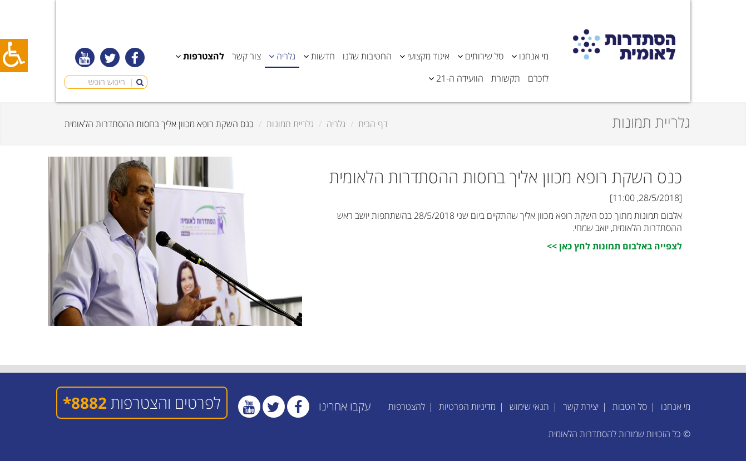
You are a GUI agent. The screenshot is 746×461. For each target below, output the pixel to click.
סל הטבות (629, 406)
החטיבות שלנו (367, 56)
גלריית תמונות (290, 124)
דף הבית (373, 124)
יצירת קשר (581, 406)
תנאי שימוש (529, 406)
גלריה (336, 124)
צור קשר (246, 56)
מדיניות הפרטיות (467, 406)
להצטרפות (406, 406)
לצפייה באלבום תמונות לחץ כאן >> (614, 246)
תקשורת (505, 78)
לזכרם (538, 78)
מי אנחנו (675, 406)
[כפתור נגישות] (14, 55)
